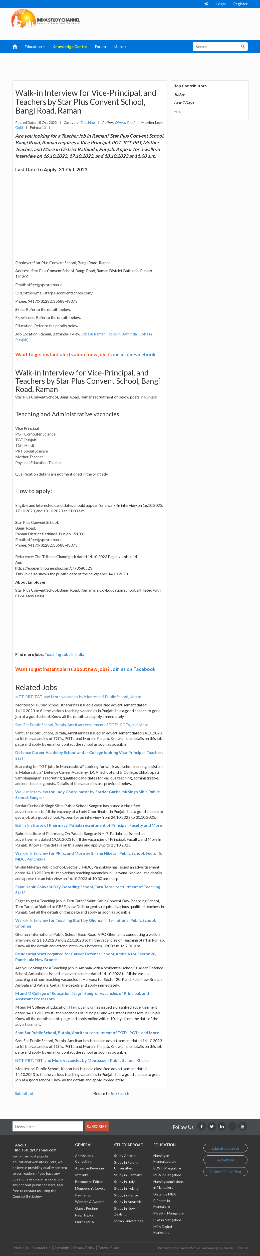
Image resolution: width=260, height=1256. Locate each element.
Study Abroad (125, 1155)
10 (44, 127)
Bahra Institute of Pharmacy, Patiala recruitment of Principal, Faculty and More (88, 825)
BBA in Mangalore (167, 1220)
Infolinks (82, 1175)
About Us (21, 1247)
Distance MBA (164, 1194)
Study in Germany (128, 1175)
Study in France (126, 1195)
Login (221, 4)
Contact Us (41, 1247)
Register (240, 4)
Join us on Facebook (133, 354)
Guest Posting (86, 1208)
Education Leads (225, 1148)
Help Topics (84, 1215)
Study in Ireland (126, 1188)
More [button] (119, 46)
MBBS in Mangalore (168, 1213)
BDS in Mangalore (167, 1168)
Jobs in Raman (93, 333)
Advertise (225, 1159)
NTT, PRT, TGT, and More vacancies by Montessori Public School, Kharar (78, 696)
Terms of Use (108, 1247)
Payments (83, 1195)
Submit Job (25, 1093)
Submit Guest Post (225, 1171)
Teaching (87, 122)
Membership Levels (90, 1188)
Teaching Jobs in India (64, 654)
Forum (100, 46)
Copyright (62, 1247)
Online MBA (84, 1222)
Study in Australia (128, 1201)
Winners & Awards (89, 1201)
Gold (19, 127)
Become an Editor (89, 1181)
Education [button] (35, 46)
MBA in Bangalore (167, 1175)
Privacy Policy (83, 1247)
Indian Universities (128, 1221)
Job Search (119, 1093)
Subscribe (97, 1126)
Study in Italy (124, 1181)
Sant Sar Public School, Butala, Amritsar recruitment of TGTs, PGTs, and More (81, 724)
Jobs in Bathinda (123, 333)
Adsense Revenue (89, 1168)
